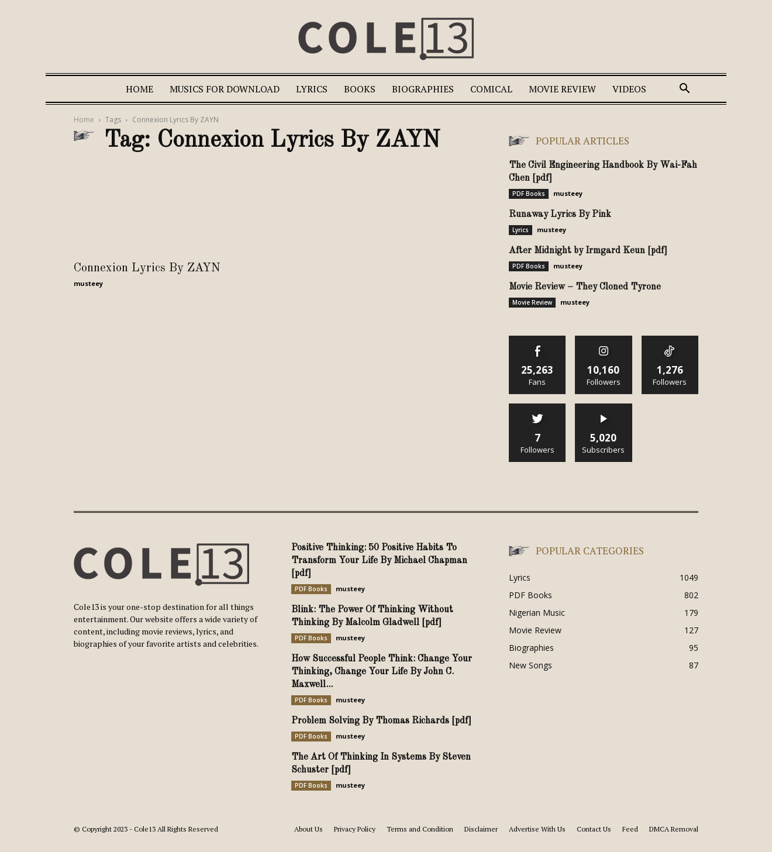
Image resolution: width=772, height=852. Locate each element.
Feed (630, 829)
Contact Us (594, 829)
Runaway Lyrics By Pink (560, 214)
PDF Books (528, 193)
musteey (88, 283)
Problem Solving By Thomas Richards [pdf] (381, 721)
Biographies (423, 88)
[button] (684, 89)
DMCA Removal (673, 829)
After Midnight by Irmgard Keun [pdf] (588, 251)
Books (359, 88)
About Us (308, 829)
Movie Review (562, 88)
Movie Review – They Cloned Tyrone (585, 287)
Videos (629, 88)
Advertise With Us (537, 829)
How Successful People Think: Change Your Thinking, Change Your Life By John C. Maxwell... (381, 671)
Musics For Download (225, 88)
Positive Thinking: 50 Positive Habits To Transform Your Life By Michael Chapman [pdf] (379, 560)
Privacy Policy (354, 829)
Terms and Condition (420, 829)
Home (139, 88)
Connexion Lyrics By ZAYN (147, 268)
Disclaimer (481, 829)
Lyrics (312, 88)
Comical (491, 88)
